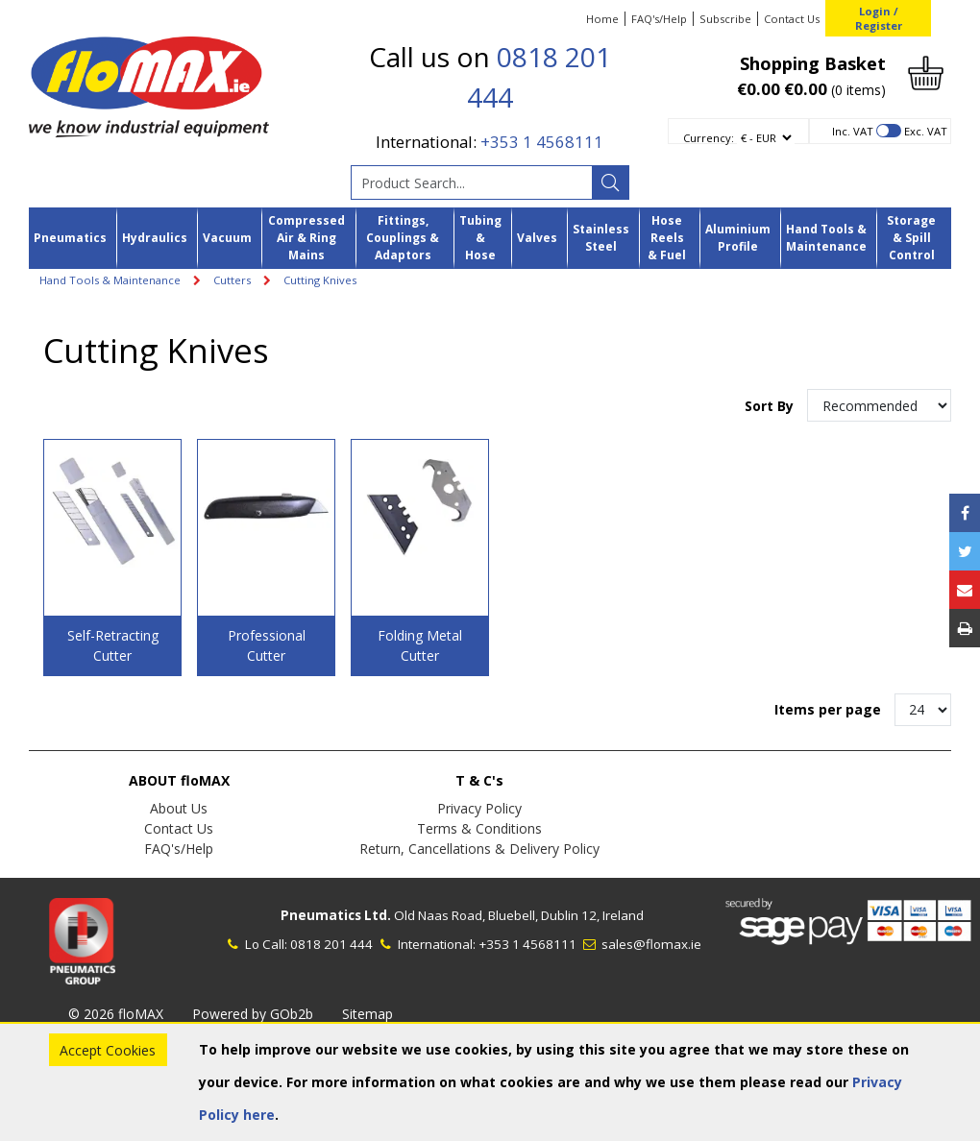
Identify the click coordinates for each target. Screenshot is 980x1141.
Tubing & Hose (480, 238)
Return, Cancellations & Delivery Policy (479, 848)
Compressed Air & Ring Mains (306, 238)
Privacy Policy (479, 808)
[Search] (610, 182)
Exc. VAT (925, 131)
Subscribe (725, 19)
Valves (537, 238)
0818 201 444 (331, 944)
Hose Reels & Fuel (667, 238)
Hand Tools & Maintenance (826, 238)
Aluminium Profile (738, 238)
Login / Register (878, 18)
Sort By (771, 406)
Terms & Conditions (479, 828)
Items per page (827, 709)
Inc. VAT (852, 131)
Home (602, 19)
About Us (179, 808)
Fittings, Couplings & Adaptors (402, 238)
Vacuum (227, 238)
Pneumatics (70, 238)
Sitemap (367, 1014)
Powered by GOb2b (252, 1014)
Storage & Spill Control (911, 238)
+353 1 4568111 (541, 142)
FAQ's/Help (659, 19)
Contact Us (792, 19)
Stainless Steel (601, 238)
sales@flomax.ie (640, 944)
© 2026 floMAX (115, 1014)
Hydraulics (154, 238)
